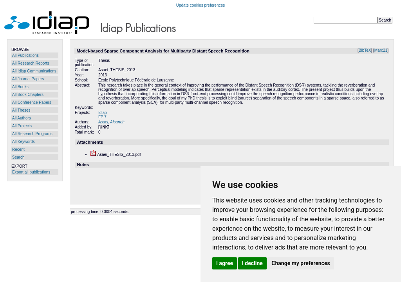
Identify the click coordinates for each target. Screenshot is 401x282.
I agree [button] (224, 263)
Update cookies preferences (200, 5)
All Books (20, 87)
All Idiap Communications (34, 71)
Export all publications (31, 172)
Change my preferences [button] (300, 263)
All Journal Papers (28, 79)
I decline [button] (252, 263)
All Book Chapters (27, 94)
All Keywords (23, 141)
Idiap (102, 112)
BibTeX (365, 50)
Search (18, 157)
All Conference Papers (31, 102)
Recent (18, 149)
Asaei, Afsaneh (111, 122)
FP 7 (102, 117)
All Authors (21, 118)
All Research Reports (30, 63)
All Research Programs (32, 134)
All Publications (25, 55)
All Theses (21, 110)
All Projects (22, 126)
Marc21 (380, 50)
